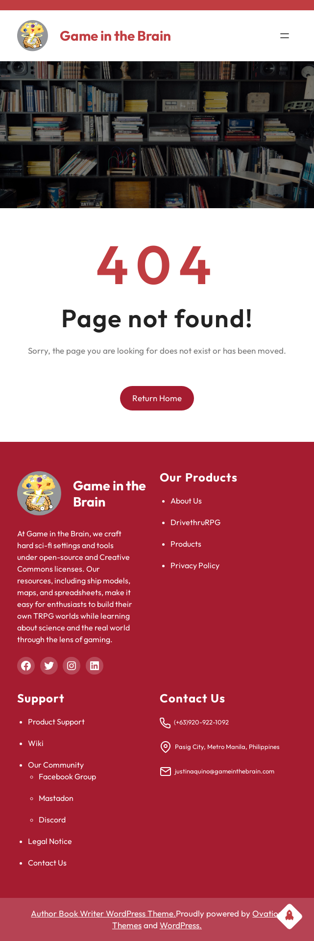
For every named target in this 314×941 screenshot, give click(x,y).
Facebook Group (67, 776)
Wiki (36, 743)
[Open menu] (284, 35)
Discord (52, 819)
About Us (186, 501)
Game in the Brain (115, 35)
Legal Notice (50, 841)
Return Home (157, 398)
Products (185, 544)
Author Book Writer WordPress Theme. (103, 913)
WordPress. (181, 925)
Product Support (56, 721)
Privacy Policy (194, 565)
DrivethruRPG (195, 522)
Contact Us (47, 863)
